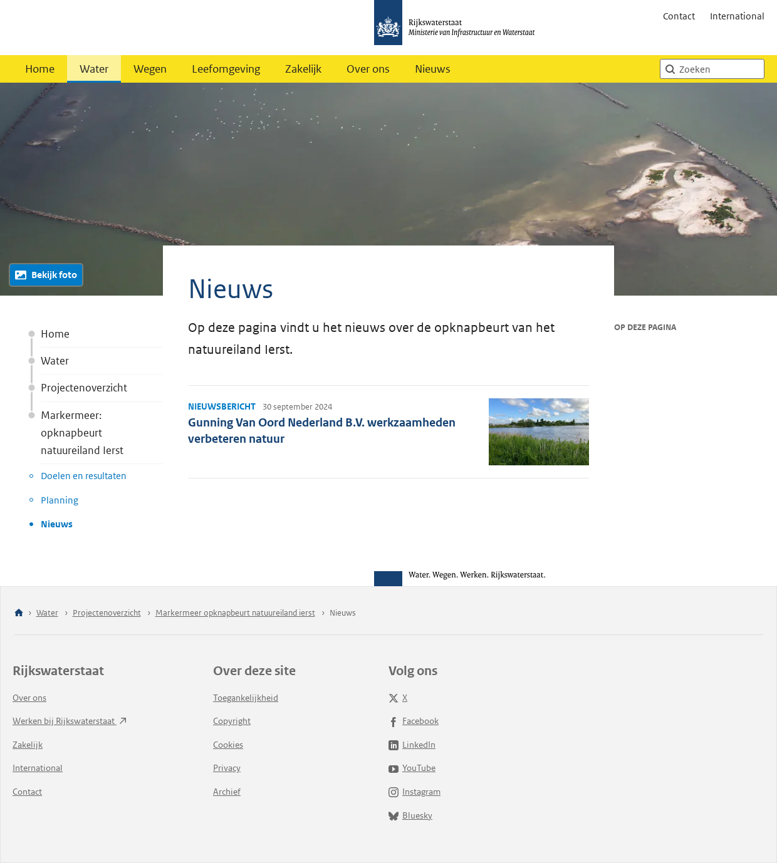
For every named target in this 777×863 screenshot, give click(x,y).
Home (40, 69)
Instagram (414, 791)
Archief (227, 791)
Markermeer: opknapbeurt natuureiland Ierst (82, 432)
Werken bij (70, 720)
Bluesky (410, 815)
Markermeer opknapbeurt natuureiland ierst (235, 612)
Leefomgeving (226, 69)
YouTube (411, 767)
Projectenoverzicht (84, 388)
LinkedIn (411, 744)
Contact (679, 16)
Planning (59, 500)
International (737, 16)
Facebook (413, 720)
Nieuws (433, 69)
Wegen (150, 69)
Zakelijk (303, 69)
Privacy (227, 767)
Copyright (232, 720)
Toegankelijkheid (245, 697)
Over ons (368, 69)
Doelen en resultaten (84, 476)
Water (94, 69)
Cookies (228, 744)
